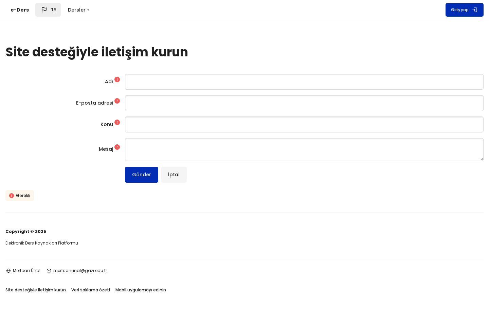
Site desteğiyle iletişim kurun (57, 290)
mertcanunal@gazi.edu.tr (102, 270)
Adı (120, 81)
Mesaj (117, 149)
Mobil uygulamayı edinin (162, 290)
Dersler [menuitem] (77, 9)
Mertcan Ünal (48, 270)
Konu (118, 124)
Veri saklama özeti (112, 290)
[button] (48, 10)
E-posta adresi (106, 103)
